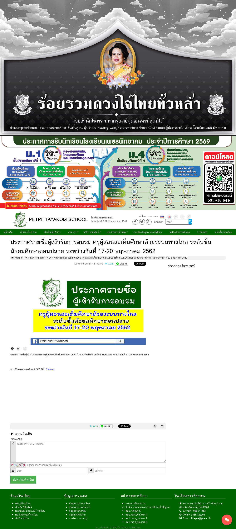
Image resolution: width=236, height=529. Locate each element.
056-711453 (199, 511)
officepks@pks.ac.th (200, 518)
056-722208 (199, 514)
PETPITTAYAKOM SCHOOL (58, 219)
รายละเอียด (16, 439)
